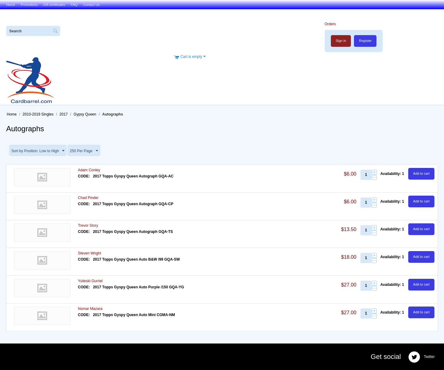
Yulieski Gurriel (90, 281)
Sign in (341, 41)
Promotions (29, 4)
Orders (330, 24)
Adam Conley (89, 170)
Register (365, 41)
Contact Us (91, 4)
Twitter (421, 357)
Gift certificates (54, 4)
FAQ (74, 4)
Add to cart (421, 173)
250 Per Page (84, 151)
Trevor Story (88, 225)
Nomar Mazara (90, 309)
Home (10, 4)
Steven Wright (89, 253)
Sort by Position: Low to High (37, 151)
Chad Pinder (88, 198)
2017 (64, 114)
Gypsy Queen (85, 114)
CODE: (84, 176)
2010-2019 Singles (38, 114)
